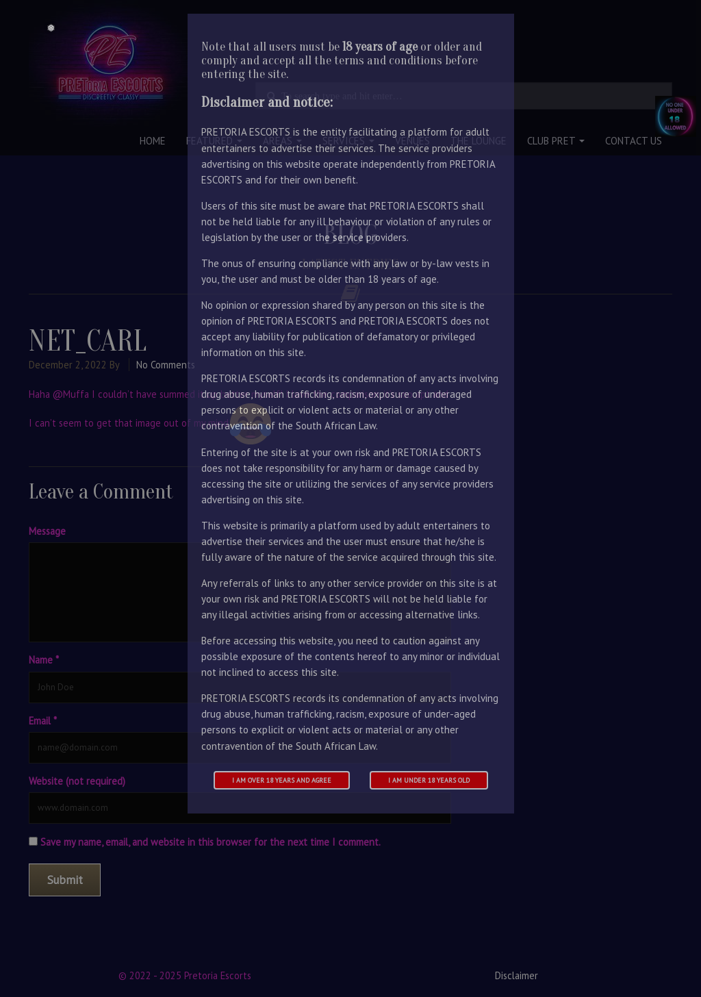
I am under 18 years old (429, 780)
